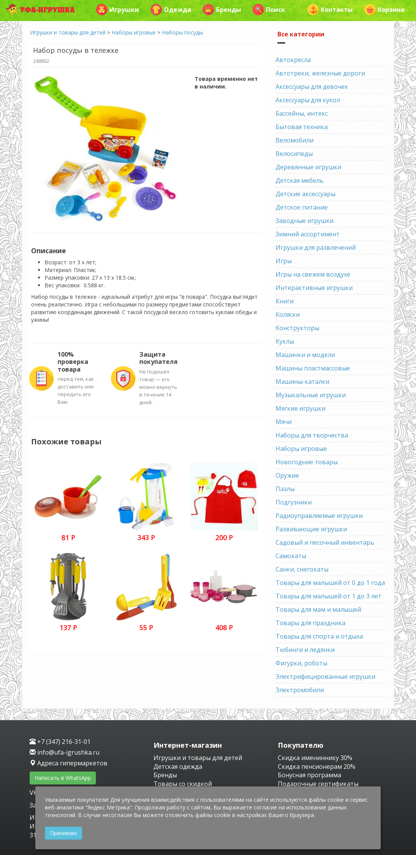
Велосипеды (294, 153)
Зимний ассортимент (308, 234)
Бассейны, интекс (302, 113)
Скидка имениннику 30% (315, 757)
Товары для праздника (310, 623)
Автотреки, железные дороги (320, 73)
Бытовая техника (302, 127)
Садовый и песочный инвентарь (325, 542)
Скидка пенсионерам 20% (316, 766)
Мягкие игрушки (300, 408)
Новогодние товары (307, 462)
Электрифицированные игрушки (325, 676)
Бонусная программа (309, 775)
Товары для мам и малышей (318, 609)
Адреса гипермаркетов (68, 763)
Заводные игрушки (304, 220)
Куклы (285, 341)
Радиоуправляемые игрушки (319, 515)
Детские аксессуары (305, 194)
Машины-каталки (302, 381)
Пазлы (285, 489)
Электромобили (300, 690)
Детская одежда (178, 766)
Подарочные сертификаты (318, 784)
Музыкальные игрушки (311, 395)
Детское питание (302, 207)
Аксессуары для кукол (308, 100)
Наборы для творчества (312, 435)
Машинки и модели (305, 355)
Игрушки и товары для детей (68, 32)
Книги (285, 301)
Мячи (284, 422)
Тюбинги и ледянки (305, 649)
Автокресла (293, 60)
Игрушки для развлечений (316, 247)
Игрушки (117, 9)
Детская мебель (300, 180)
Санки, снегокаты (302, 569)
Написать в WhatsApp (63, 777)
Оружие (287, 475)
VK (34, 792)
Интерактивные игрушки (314, 287)
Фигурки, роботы (301, 663)
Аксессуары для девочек (312, 86)
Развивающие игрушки (311, 529)
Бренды (222, 9)
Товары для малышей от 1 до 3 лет (328, 596)
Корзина (384, 9)
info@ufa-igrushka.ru (64, 752)
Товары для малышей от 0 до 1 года (330, 582)
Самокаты (291, 556)
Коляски (288, 314)
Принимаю (63, 833)
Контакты (330, 9)
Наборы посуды (182, 32)
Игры (284, 261)
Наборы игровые (134, 32)
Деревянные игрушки (308, 167)
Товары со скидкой (183, 784)
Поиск (269, 9)
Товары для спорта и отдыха (319, 636)
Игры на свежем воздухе (313, 274)
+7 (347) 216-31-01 (60, 741)
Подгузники (294, 502)
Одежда (170, 9)
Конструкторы (297, 328)
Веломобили (295, 140)
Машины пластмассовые (313, 368)
